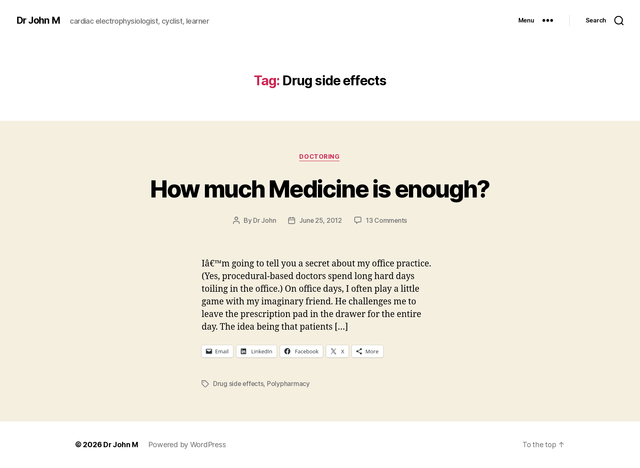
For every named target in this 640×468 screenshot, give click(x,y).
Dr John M (39, 20)
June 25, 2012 (320, 221)
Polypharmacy (289, 384)
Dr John (264, 221)
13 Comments (386, 221)
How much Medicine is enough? (320, 188)
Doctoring (320, 157)
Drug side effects (238, 384)
